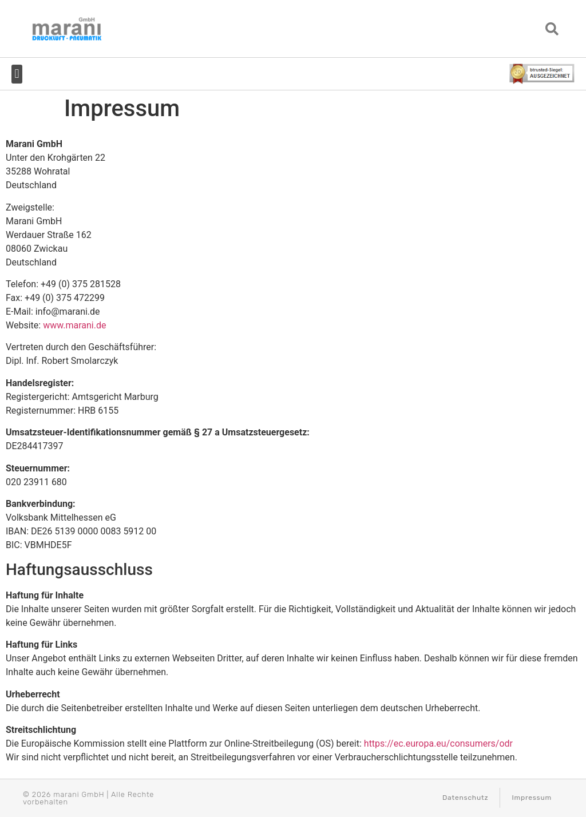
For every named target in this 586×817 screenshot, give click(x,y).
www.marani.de (74, 325)
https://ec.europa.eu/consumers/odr (438, 743)
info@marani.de (67, 311)
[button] (552, 29)
